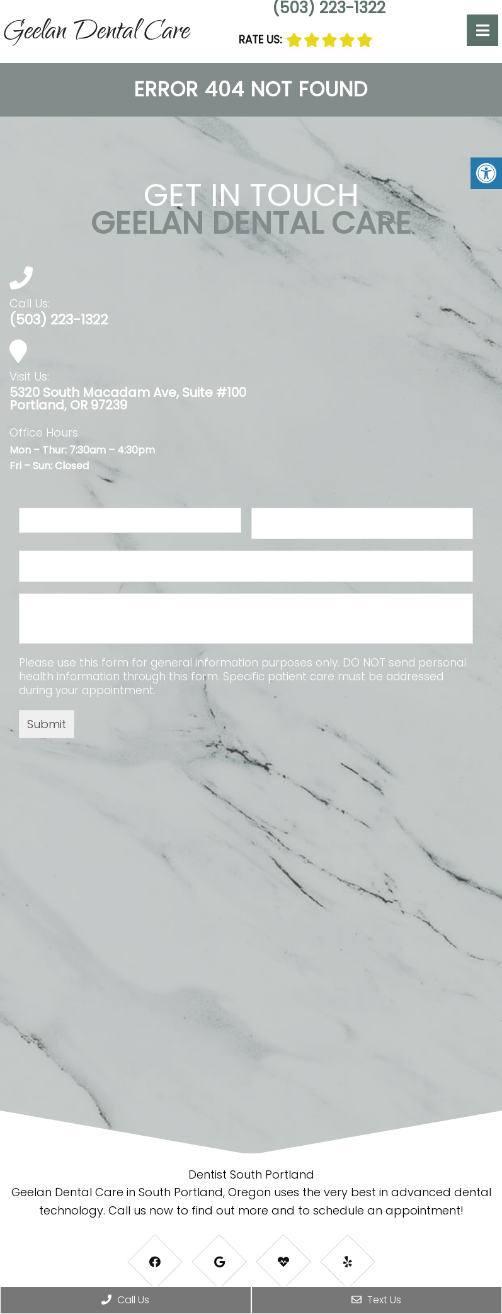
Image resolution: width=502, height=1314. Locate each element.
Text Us (376, 1300)
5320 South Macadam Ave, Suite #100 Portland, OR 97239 (127, 398)
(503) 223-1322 (58, 320)
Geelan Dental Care (96, 33)
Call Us (125, 1300)
